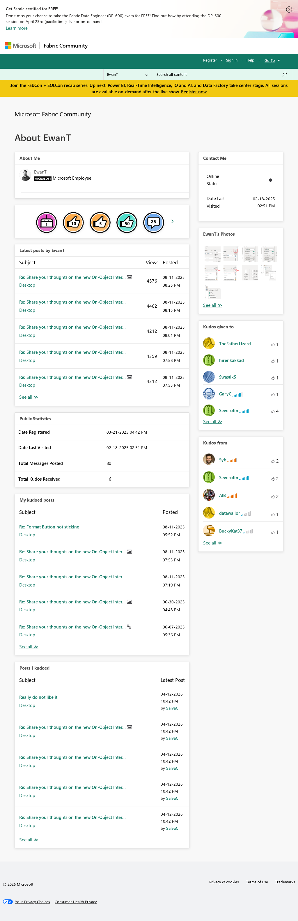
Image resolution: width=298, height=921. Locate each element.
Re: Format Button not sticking (49, 527)
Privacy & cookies (224, 881)
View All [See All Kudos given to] (212, 421)
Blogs (202, 45)
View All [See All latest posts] (28, 397)
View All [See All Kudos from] (212, 543)
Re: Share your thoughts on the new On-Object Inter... (73, 277)
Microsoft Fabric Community (53, 114)
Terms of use (257, 881)
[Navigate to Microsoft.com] (20, 45)
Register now (194, 91)
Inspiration (126, 45)
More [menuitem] (222, 45)
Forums (101, 45)
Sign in (231, 59)
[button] (213, 254)
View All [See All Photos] (212, 305)
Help (250, 59)
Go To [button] (270, 60)
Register (210, 59)
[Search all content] (222, 74)
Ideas (150, 45)
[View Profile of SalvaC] (172, 708)
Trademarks (285, 881)
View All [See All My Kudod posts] (28, 646)
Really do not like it (38, 697)
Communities (176, 45)
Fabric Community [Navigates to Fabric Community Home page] (66, 45)
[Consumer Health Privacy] (76, 902)
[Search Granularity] (128, 74)
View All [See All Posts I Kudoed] (28, 839)
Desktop (27, 285)
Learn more (17, 28)
